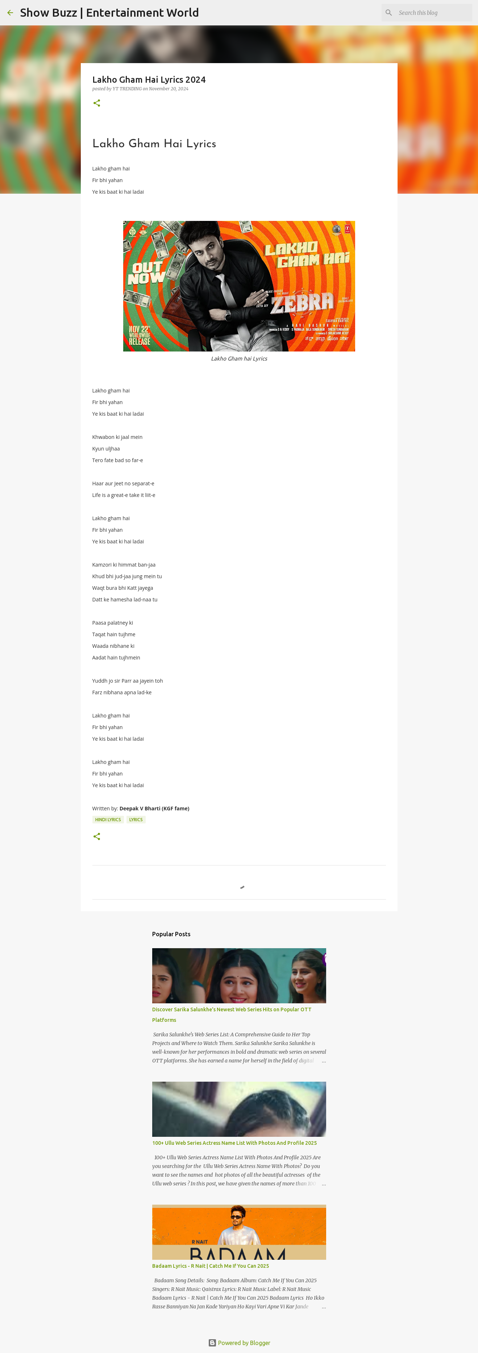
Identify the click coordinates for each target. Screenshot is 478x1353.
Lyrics (136, 819)
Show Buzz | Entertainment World (109, 12)
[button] (96, 103)
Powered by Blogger (239, 1343)
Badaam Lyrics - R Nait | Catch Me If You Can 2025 (210, 1266)
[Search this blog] (434, 12)
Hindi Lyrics (108, 819)
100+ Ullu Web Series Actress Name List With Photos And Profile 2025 (234, 1143)
